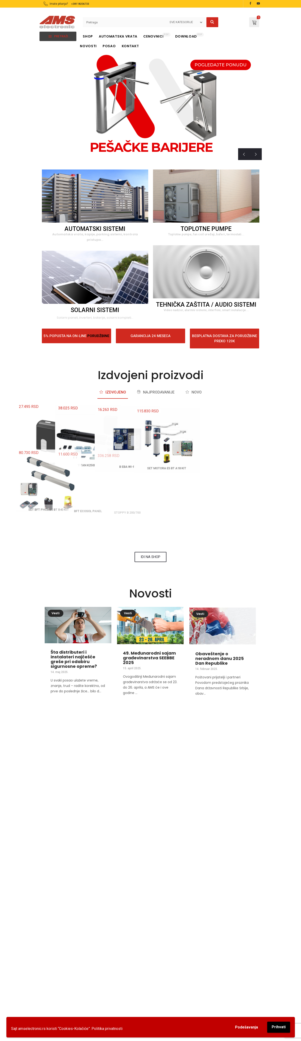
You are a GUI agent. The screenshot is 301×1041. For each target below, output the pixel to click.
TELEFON (123, 748)
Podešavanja (246, 1027)
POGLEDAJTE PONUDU (221, 65)
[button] (45, 886)
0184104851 (125, 1002)
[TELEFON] (123, 735)
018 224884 (178, 755)
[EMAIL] (234, 735)
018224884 (124, 997)
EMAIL (234, 748)
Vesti (56, 626)
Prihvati (279, 1027)
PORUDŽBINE (98, 336)
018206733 (124, 991)
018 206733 (123, 755)
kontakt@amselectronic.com (233, 755)
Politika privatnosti (107, 1028)
